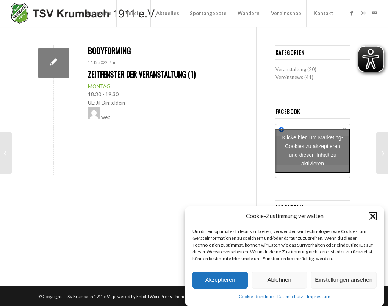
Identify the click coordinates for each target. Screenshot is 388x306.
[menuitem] (98, 13)
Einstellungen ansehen (343, 279)
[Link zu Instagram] (363, 13)
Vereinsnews (289, 77)
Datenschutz (290, 296)
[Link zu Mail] (374, 13)
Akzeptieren (220, 279)
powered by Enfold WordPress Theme (150, 296)
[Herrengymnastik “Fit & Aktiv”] (382, 153)
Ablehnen (279, 279)
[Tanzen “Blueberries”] (6, 153)
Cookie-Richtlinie (256, 296)
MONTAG (99, 86)
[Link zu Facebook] (352, 13)
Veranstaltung (290, 69)
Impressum (318, 296)
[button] (373, 216)
